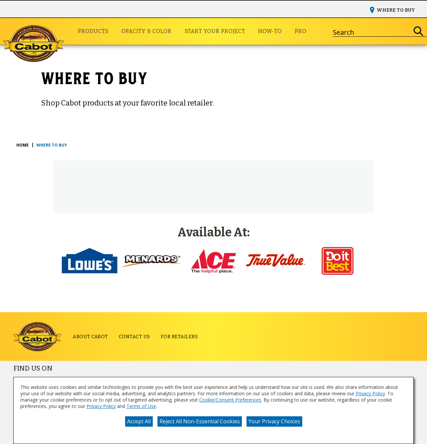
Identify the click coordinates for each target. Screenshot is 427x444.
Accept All (139, 421)
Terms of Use (141, 406)
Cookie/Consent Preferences (230, 400)
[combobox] (371, 31)
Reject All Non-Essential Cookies (199, 421)
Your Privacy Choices (274, 421)
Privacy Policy (370, 393)
